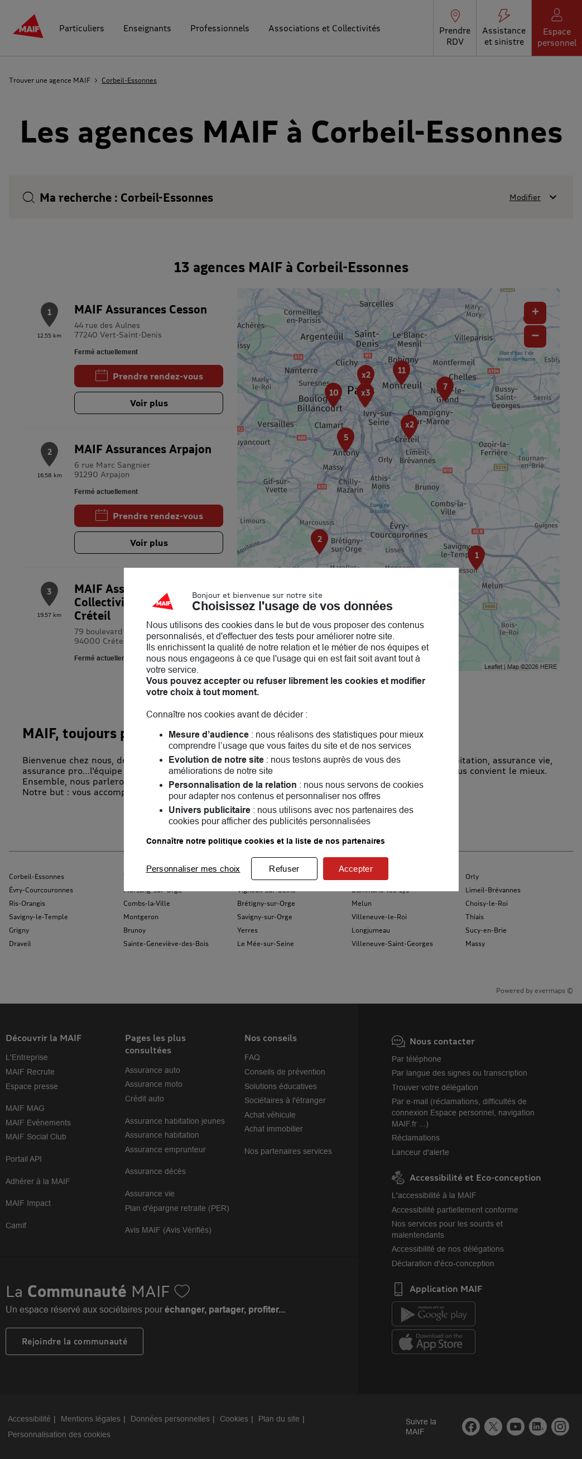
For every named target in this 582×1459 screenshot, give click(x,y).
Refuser (284, 868)
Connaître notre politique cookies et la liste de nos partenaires (265, 841)
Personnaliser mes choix (193, 868)
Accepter (356, 868)
